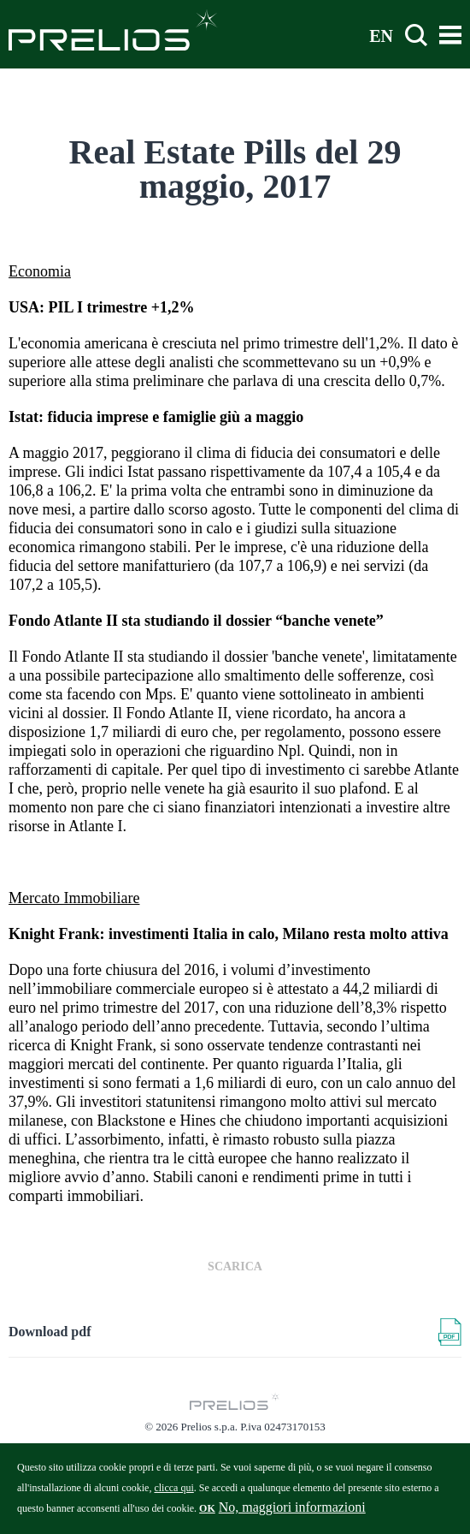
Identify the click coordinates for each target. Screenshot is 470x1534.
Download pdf (50, 1331)
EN (381, 35)
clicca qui (173, 1495)
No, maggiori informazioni (292, 1514)
